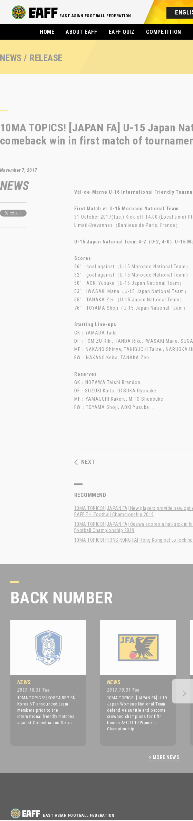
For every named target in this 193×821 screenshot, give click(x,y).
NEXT (84, 462)
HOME (47, 32)
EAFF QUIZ (121, 32)
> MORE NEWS (164, 757)
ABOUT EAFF (81, 32)
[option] (43, 682)
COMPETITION (163, 32)
